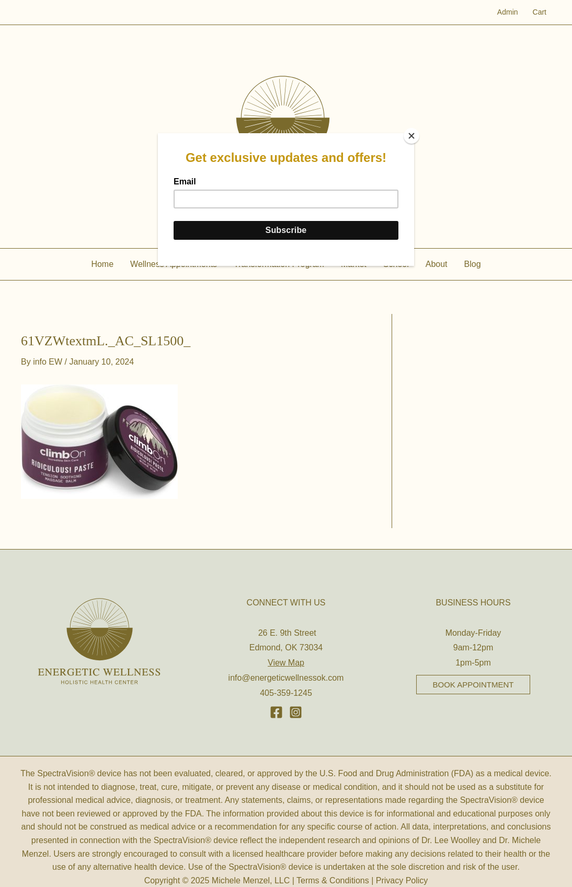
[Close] (411, 136)
